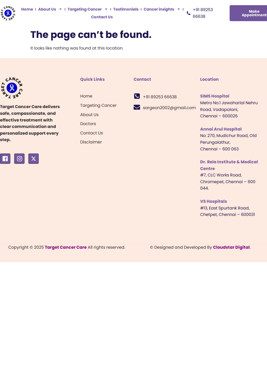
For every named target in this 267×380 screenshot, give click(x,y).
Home (27, 9)
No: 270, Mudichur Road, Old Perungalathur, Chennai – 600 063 (228, 142)
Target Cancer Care (66, 247)
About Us (50, 9)
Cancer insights (162, 9)
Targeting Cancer (88, 9)
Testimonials (126, 9)
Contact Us (102, 17)
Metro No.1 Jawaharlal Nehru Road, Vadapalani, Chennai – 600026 (229, 109)
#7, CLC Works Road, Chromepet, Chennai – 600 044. (227, 181)
